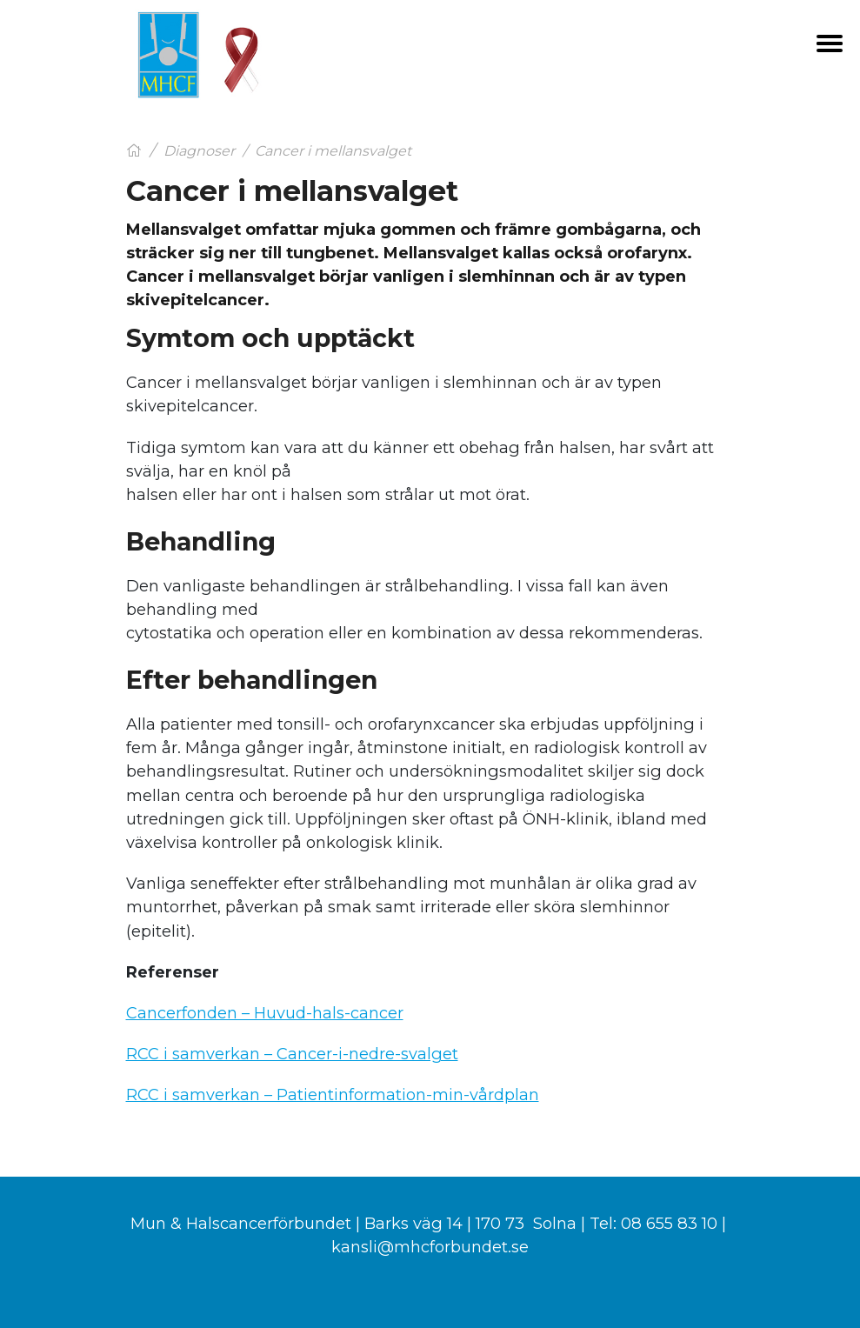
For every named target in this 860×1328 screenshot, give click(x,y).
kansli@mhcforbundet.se (430, 1247)
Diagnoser (199, 151)
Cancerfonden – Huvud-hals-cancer (264, 1013)
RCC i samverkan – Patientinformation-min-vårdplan (332, 1094)
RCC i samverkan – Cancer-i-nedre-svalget (292, 1054)
